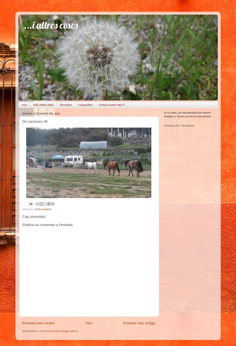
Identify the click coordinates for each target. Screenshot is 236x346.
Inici (24, 104)
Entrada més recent (38, 323)
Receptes (66, 104)
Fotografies (85, 104)
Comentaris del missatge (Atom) (59, 331)
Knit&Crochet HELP (112, 104)
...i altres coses (51, 25)
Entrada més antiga (139, 323)
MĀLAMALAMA (43, 104)
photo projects (43, 209)
